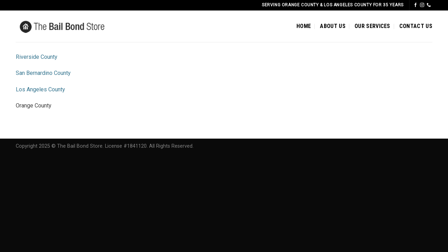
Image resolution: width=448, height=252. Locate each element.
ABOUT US (332, 26)
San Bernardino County (43, 73)
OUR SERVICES (372, 26)
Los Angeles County (40, 89)
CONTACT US (415, 26)
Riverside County (36, 57)
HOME (303, 26)
